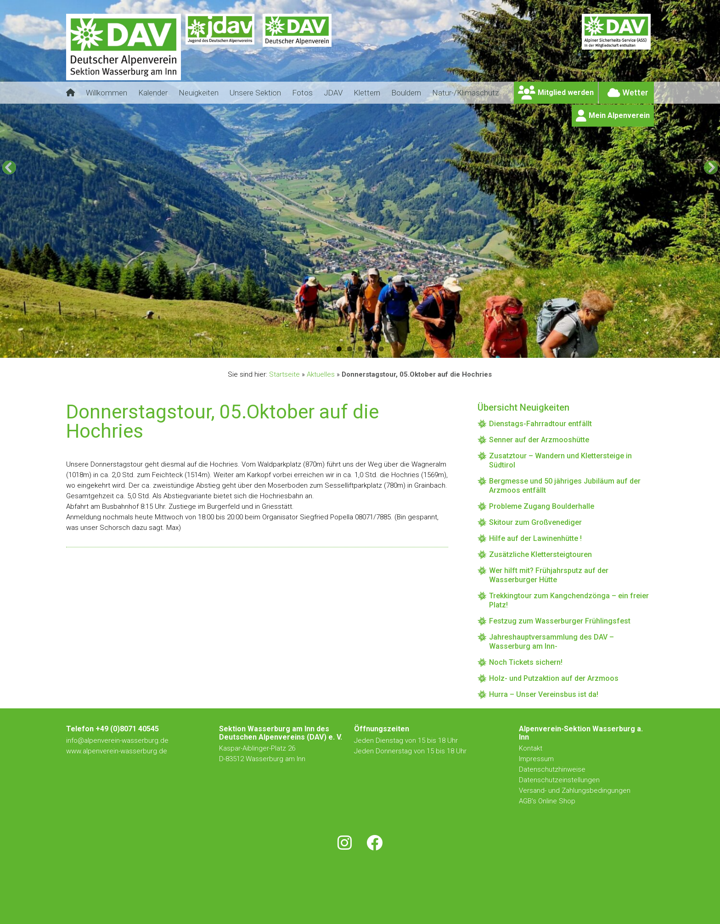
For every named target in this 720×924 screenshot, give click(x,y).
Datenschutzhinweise (552, 769)
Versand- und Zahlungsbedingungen (574, 790)
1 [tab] (339, 348)
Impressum (536, 759)
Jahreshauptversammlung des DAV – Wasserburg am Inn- (551, 642)
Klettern (367, 92)
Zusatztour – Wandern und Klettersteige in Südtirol (560, 460)
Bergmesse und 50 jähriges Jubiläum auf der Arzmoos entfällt (565, 486)
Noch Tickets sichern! (525, 662)
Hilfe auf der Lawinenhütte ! (535, 538)
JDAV (333, 92)
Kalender (153, 92)
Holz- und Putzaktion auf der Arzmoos (554, 678)
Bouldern (406, 92)
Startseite (284, 374)
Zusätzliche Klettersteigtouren (540, 554)
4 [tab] (370, 348)
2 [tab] (349, 348)
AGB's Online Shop (547, 801)
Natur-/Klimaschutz (465, 92)
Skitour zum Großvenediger (535, 522)
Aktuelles (321, 374)
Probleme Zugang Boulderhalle (541, 506)
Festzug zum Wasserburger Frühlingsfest (559, 621)
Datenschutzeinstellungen (559, 780)
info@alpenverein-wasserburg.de (117, 740)
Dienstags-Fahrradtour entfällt (540, 423)
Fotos (302, 92)
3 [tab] (360, 348)
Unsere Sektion (255, 92)
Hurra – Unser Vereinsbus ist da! (543, 694)
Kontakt (531, 748)
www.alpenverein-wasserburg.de (116, 751)
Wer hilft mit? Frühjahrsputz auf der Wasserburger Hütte (548, 575)
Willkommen (106, 92)
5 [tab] (381, 348)
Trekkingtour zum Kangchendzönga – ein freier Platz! (569, 600)
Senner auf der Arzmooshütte (539, 439)
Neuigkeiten (199, 92)
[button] (9, 167)
